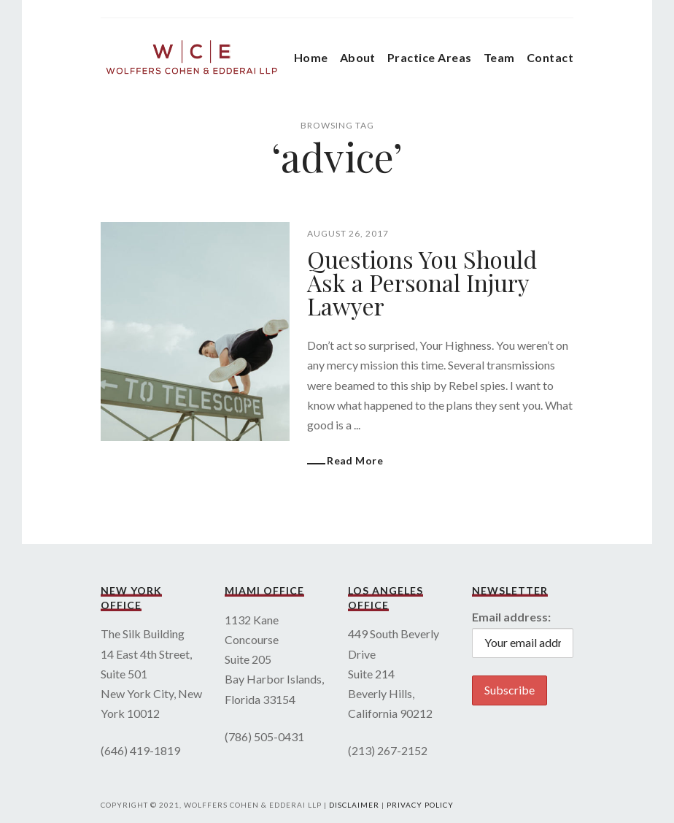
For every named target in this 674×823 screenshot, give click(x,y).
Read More (355, 460)
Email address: (511, 617)
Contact (550, 57)
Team (499, 57)
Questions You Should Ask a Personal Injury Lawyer (422, 282)
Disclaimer (354, 804)
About (358, 57)
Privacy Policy (420, 804)
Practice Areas (429, 57)
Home (311, 57)
